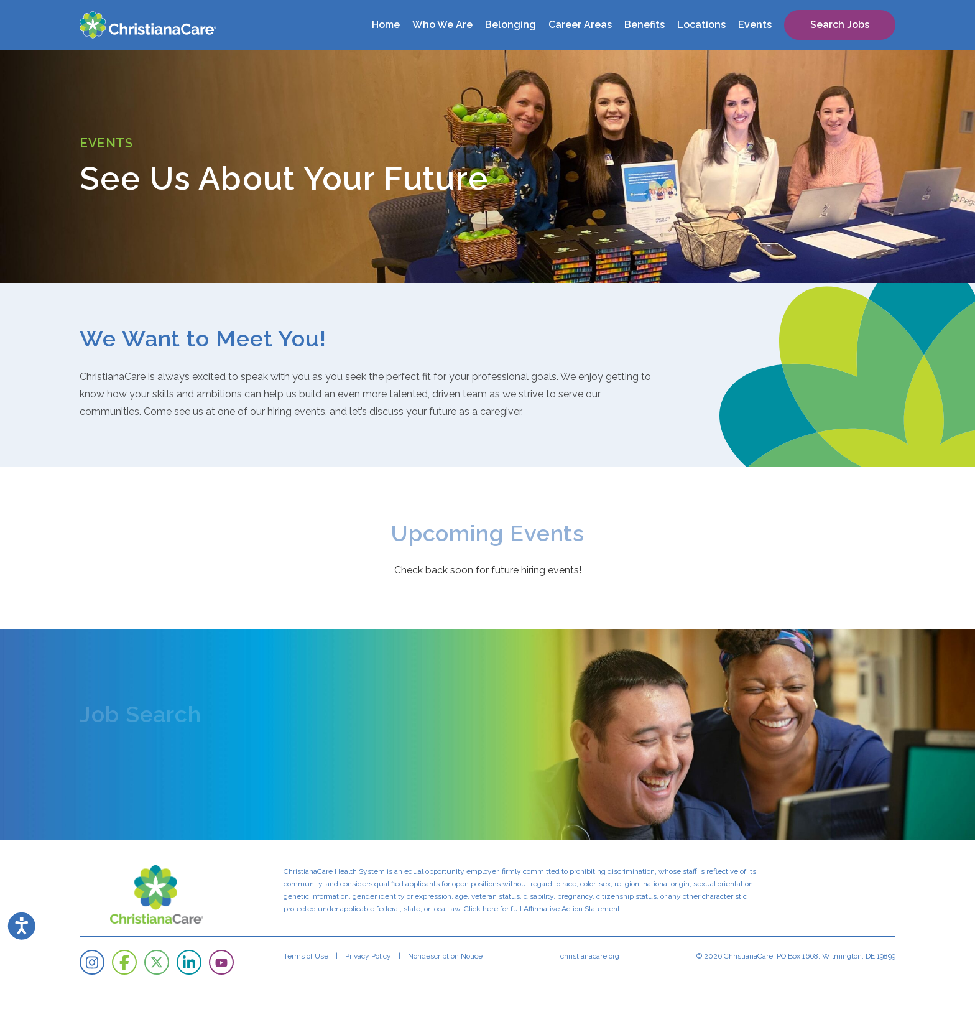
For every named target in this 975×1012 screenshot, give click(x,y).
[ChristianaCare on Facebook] (124, 962)
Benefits (644, 24)
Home (386, 24)
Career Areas (580, 24)
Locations (701, 24)
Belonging (510, 24)
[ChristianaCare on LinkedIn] (189, 962)
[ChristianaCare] (148, 25)
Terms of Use (306, 956)
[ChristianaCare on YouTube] (221, 962)
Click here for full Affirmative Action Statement (542, 908)
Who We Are (442, 24)
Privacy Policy (368, 956)
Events (755, 24)
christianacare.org (589, 956)
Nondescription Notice (445, 956)
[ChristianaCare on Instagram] (92, 962)
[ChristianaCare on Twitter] (156, 962)
